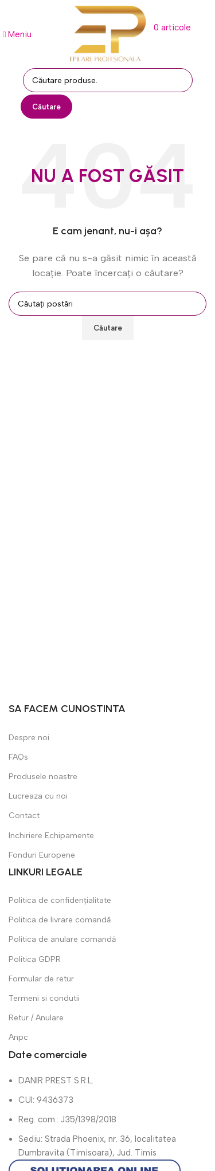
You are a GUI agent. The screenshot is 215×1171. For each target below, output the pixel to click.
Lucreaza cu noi (38, 796)
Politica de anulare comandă (62, 939)
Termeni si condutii (44, 998)
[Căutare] (108, 80)
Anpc (18, 1037)
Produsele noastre (43, 776)
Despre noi (29, 737)
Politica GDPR (35, 959)
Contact (24, 815)
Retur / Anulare (36, 1018)
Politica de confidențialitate (60, 900)
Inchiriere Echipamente (51, 835)
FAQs (18, 757)
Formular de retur (41, 979)
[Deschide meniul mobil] (17, 34)
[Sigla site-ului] (108, 33)
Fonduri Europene (42, 855)
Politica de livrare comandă (60, 920)
